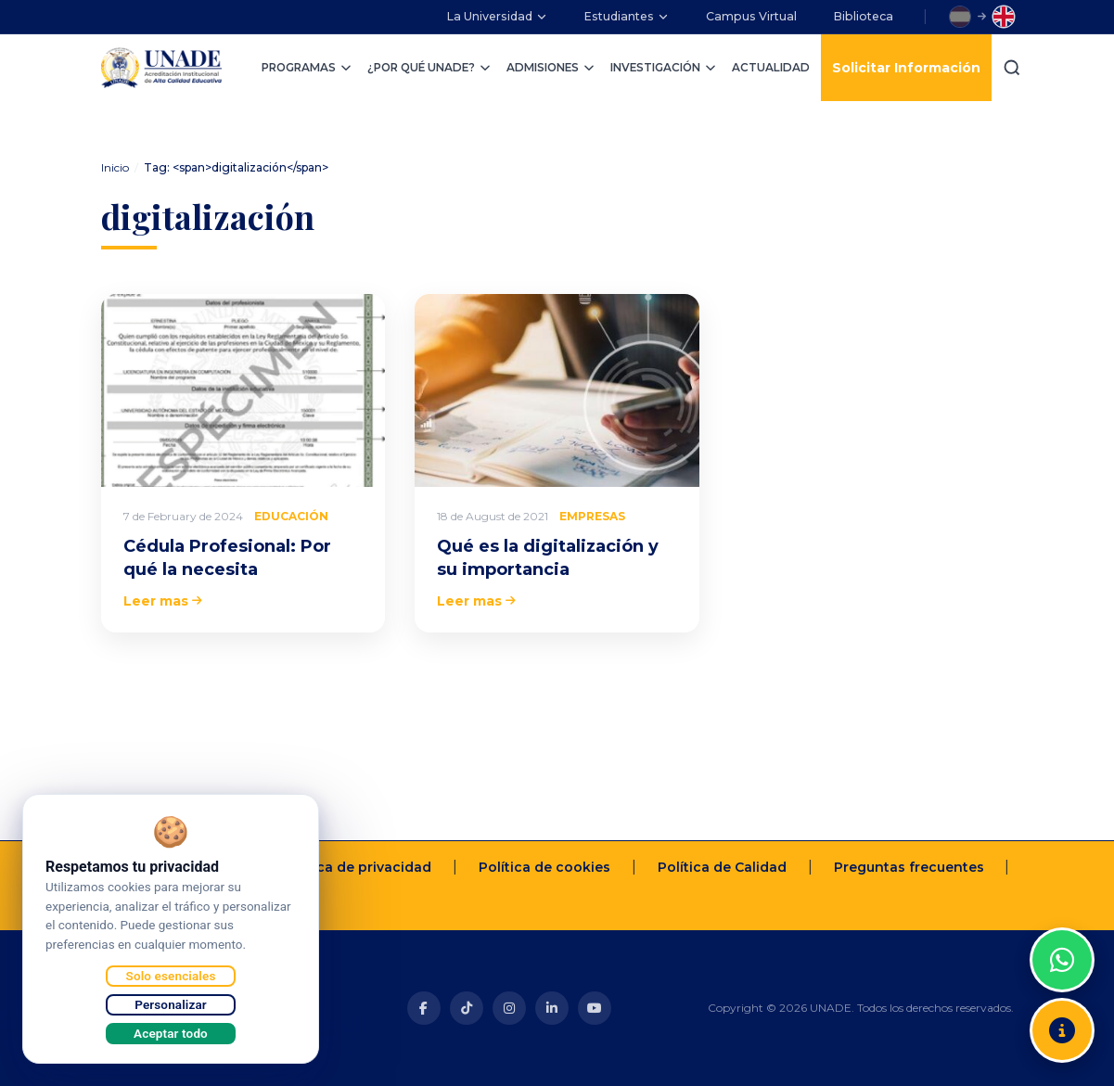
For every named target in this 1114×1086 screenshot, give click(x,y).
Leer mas (162, 601)
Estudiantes (626, 16)
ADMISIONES (550, 67)
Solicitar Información (906, 67)
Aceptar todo (171, 1033)
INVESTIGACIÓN (663, 67)
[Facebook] (424, 1008)
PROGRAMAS (307, 67)
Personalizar (170, 1004)
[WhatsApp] (1062, 960)
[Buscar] (1012, 67)
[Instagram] (509, 1008)
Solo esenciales (171, 975)
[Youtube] (594, 1008)
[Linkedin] (552, 1008)
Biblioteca (863, 16)
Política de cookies (544, 867)
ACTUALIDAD (771, 67)
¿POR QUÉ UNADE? (429, 67)
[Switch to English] (1003, 16)
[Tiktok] (466, 1008)
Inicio (115, 167)
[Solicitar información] (1062, 1030)
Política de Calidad (722, 867)
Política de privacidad (356, 867)
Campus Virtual (751, 16)
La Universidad (497, 16)
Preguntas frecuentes (909, 867)
